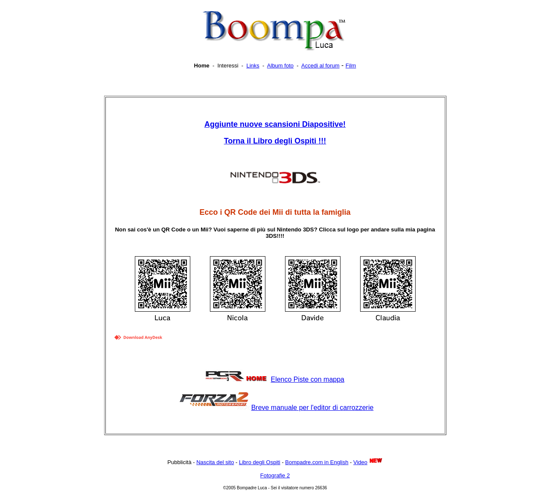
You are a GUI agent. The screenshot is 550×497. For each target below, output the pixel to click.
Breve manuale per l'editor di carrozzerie (312, 407)
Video (360, 462)
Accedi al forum (320, 65)
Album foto (280, 65)
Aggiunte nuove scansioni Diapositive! (275, 124)
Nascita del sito (215, 462)
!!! (275, 141)
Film (351, 65)
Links (252, 65)
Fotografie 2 (275, 475)
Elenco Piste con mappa (307, 379)
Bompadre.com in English (316, 462)
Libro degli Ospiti (259, 462)
